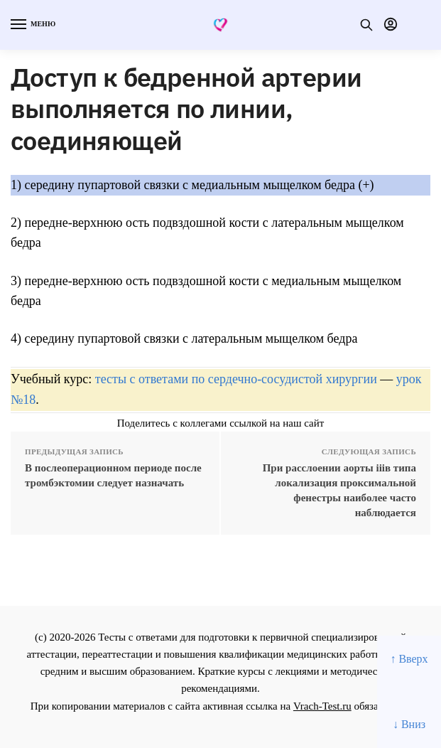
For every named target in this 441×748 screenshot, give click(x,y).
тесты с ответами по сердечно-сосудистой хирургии (236, 379)
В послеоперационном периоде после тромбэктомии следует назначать (113, 475)
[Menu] (32, 25)
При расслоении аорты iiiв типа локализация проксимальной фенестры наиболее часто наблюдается (339, 490)
